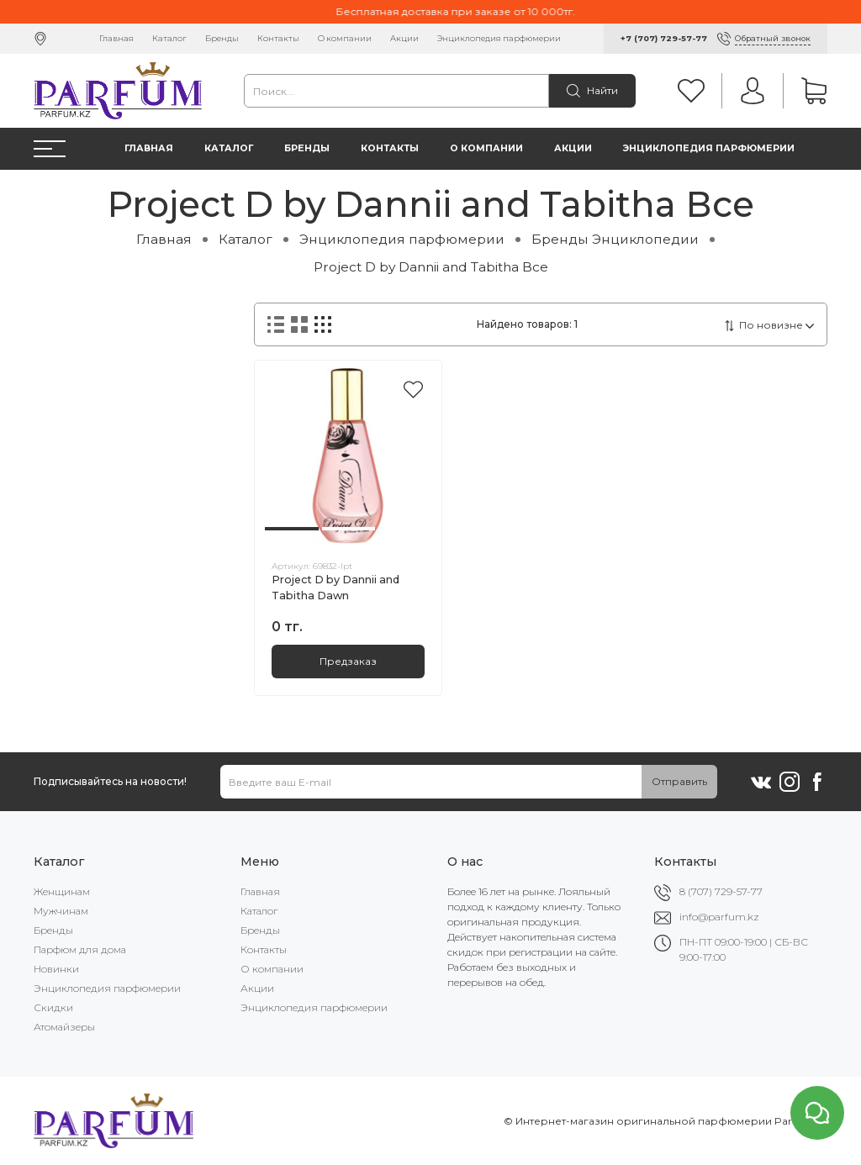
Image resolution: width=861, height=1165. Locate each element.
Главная (116, 38)
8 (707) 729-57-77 (721, 891)
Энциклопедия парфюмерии (499, 38)
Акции (404, 38)
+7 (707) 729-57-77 (664, 38)
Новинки (56, 968)
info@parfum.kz (719, 916)
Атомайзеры (64, 1026)
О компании (345, 38)
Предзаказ (348, 661)
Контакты (278, 38)
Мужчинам (61, 910)
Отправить (679, 781)
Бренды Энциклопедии (615, 239)
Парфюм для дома (80, 949)
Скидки (53, 1007)
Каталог (169, 38)
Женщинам (62, 891)
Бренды (222, 38)
